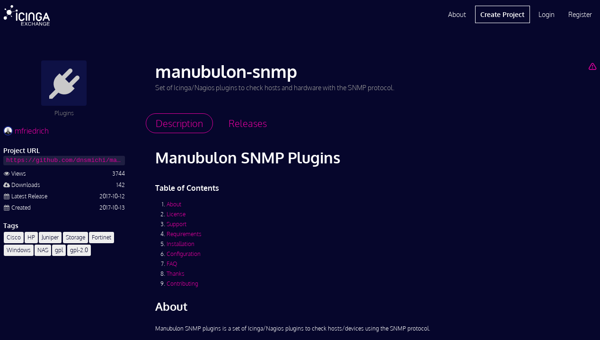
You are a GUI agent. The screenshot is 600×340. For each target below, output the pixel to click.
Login (546, 14)
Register (580, 14)
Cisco (14, 237)
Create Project (502, 14)
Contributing (182, 283)
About (457, 14)
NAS (42, 250)
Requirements (184, 234)
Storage (75, 237)
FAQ (172, 263)
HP (31, 237)
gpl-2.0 (79, 250)
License (176, 214)
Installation (180, 243)
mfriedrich (26, 131)
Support (176, 224)
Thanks (176, 273)
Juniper (50, 237)
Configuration (184, 253)
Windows (19, 250)
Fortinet (101, 237)
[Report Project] (592, 66)
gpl (59, 250)
